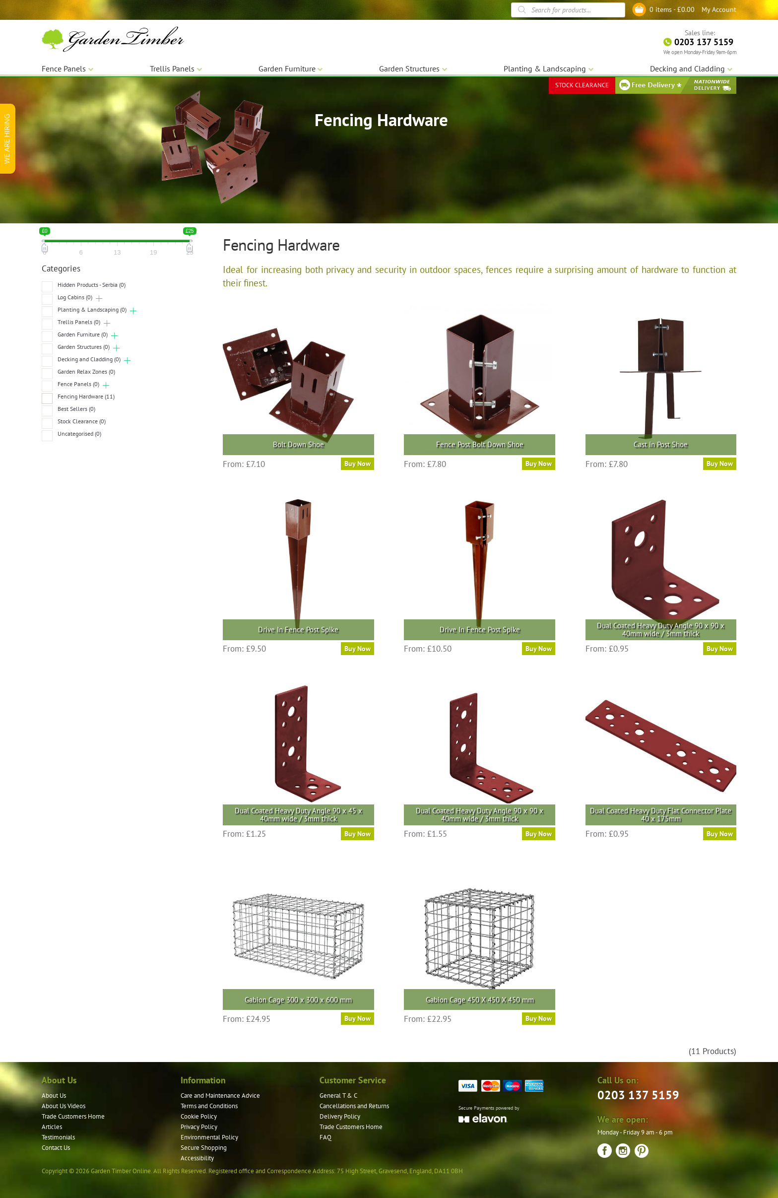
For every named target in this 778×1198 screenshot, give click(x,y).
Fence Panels (78, 384)
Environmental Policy (209, 1137)
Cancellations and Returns (354, 1106)
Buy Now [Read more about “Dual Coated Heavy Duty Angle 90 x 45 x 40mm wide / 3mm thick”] (357, 833)
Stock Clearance (82, 421)
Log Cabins (75, 297)
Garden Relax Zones (86, 371)
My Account (719, 9)
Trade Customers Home (73, 1116)
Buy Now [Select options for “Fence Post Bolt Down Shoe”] (538, 463)
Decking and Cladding (89, 359)
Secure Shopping (204, 1147)
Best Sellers (76, 408)
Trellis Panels (79, 322)
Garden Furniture (83, 334)
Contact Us (56, 1147)
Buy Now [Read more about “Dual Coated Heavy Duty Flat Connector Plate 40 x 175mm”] (720, 833)
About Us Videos (63, 1106)
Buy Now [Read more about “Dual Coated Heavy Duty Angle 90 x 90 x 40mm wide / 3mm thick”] (720, 648)
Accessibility (197, 1158)
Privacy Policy (199, 1127)
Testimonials (58, 1137)
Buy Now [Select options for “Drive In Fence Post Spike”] (357, 648)
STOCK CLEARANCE (582, 84)
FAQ (325, 1137)
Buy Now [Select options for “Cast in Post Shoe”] (720, 463)
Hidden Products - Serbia (92, 284)
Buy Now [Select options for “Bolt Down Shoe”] (357, 463)
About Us (54, 1095)
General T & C (338, 1095)
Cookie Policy (199, 1116)
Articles (52, 1127)
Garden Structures (84, 346)
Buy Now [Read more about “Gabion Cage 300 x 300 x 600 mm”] (357, 1018)
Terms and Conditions (209, 1106)
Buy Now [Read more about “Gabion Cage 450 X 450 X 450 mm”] (538, 1018)
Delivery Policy (340, 1116)
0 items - (672, 9)
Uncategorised (79, 433)
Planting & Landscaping (92, 309)
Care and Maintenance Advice (220, 1095)
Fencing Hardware (86, 396)
